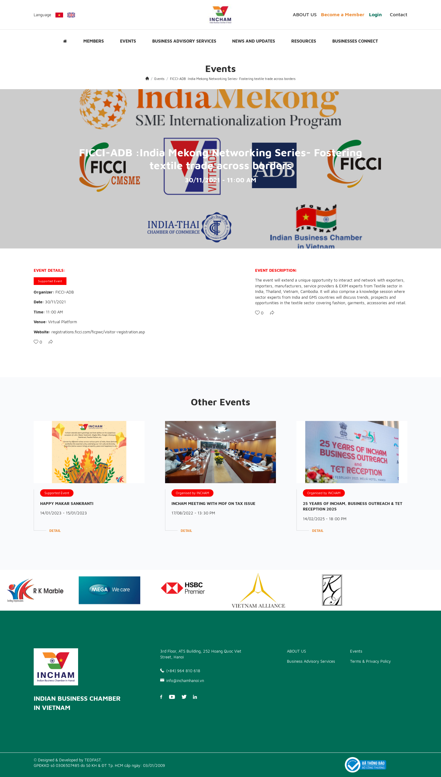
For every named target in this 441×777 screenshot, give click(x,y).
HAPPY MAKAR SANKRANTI (66, 503)
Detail (55, 531)
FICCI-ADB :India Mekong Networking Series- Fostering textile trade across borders (233, 79)
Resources (303, 41)
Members (93, 41)
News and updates (253, 41)
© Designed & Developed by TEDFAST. (68, 759)
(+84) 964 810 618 (180, 670)
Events (128, 41)
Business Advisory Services (184, 41)
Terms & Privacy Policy (370, 661)
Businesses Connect (355, 41)
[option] (109, 590)
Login (375, 14)
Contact (398, 14)
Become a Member (342, 14)
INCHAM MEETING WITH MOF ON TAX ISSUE (213, 503)
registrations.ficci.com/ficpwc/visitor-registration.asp (98, 331)
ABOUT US (305, 14)
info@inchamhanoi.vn (182, 680)
